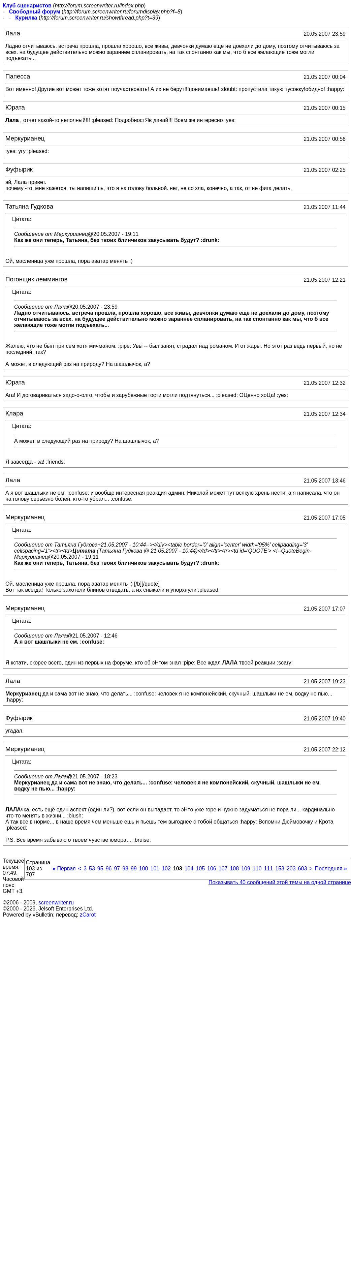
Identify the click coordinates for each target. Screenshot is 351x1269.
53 (92, 868)
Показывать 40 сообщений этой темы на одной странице (280, 882)
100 (143, 868)
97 (117, 868)
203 (291, 868)
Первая (64, 868)
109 (245, 868)
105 (200, 868)
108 (234, 868)
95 (100, 868)
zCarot (88, 915)
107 (223, 868)
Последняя (331, 868)
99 (134, 868)
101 (155, 868)
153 (279, 868)
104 (189, 868)
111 (268, 868)
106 (211, 868)
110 (257, 868)
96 (109, 868)
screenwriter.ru (56, 902)
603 (302, 868)
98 (125, 868)
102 (166, 868)
